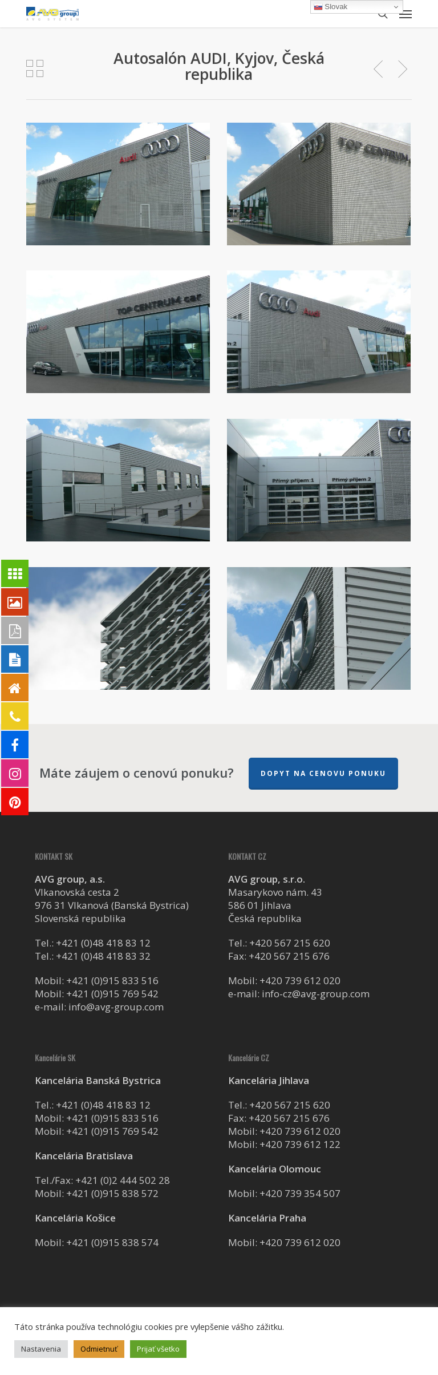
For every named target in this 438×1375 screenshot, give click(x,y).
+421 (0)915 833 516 (112, 980)
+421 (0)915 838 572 (112, 1193)
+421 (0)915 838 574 (112, 1242)
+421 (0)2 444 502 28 (122, 1180)
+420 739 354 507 (299, 1193)
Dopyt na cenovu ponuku (323, 773)
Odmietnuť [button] (98, 1349)
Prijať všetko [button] (158, 1349)
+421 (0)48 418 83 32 (103, 955)
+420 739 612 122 (299, 1144)
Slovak (331, 6)
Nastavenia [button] (41, 1349)
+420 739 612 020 (299, 980)
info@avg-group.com (116, 1006)
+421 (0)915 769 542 (112, 993)
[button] (405, 13)
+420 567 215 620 (289, 942)
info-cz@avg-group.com (316, 993)
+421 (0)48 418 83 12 (103, 942)
